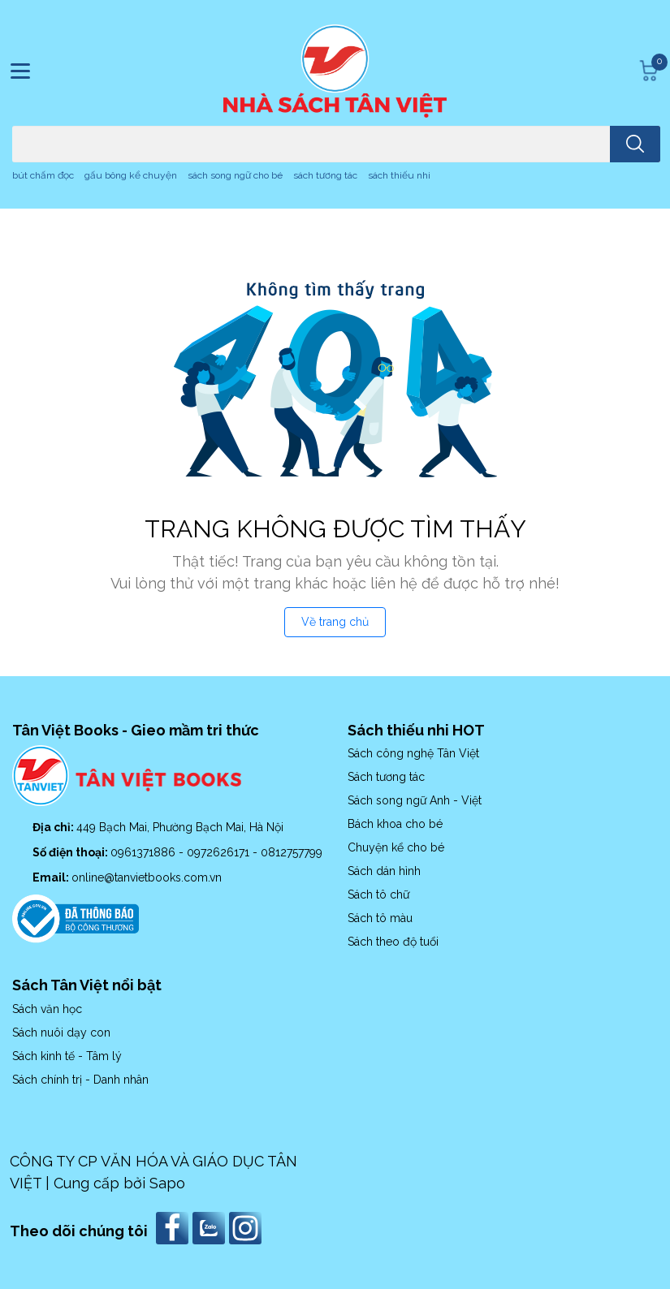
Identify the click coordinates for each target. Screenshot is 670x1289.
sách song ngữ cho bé (235, 175)
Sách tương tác (386, 776)
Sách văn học (47, 1008)
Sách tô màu (380, 918)
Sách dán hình (384, 870)
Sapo (167, 1183)
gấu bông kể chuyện (130, 175)
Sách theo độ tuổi (393, 941)
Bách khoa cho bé (395, 823)
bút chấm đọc (43, 175)
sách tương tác (325, 175)
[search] (635, 144)
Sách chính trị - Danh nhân (80, 1079)
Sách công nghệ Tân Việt (413, 753)
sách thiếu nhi (399, 175)
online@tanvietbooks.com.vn (146, 877)
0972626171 (220, 852)
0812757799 (291, 852)
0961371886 (144, 852)
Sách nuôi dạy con (61, 1032)
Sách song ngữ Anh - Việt (415, 800)
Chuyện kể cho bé (396, 847)
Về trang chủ (335, 621)
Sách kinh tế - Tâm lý (67, 1056)
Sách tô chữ (378, 894)
